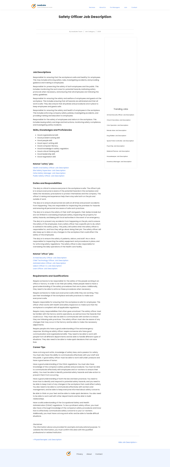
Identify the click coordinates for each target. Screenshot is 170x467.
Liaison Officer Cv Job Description (47, 266)
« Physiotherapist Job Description (47, 439)
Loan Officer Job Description (45, 268)
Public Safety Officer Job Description (48, 176)
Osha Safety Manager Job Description (49, 173)
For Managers (115, 7)
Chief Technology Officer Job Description (50, 260)
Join (125, 7)
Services (92, 7)
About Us (102, 7)
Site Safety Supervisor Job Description (49, 170)
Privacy (80, 454)
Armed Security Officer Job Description (50, 257)
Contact (134, 7)
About (89, 454)
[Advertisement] (67, 52)
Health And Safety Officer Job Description (51, 167)
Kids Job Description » (128, 442)
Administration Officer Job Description (49, 263)
